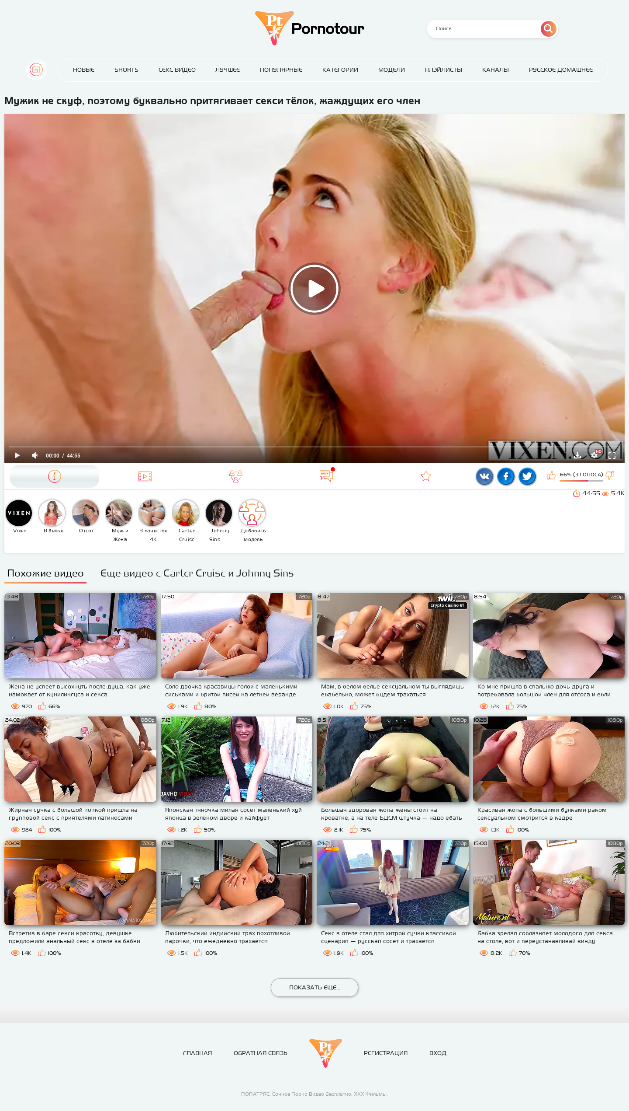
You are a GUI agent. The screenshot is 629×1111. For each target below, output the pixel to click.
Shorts (126, 69)
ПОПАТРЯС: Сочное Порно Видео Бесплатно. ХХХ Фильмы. (314, 1094)
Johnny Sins (219, 521)
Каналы (495, 69)
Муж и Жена (119, 521)
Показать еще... (314, 987)
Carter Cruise (186, 521)
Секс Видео (177, 69)
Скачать (577, 455)
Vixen (19, 516)
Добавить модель (252, 521)
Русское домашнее (561, 69)
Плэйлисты (443, 69)
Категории (340, 69)
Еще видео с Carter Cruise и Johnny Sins (197, 573)
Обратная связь (260, 1053)
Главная (36, 69)
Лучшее (227, 69)
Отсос (86, 516)
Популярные (281, 69)
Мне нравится (552, 476)
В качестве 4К (153, 521)
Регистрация (386, 1053)
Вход (437, 1053)
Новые (83, 69)
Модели (391, 69)
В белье (52, 516)
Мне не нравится (610, 476)
